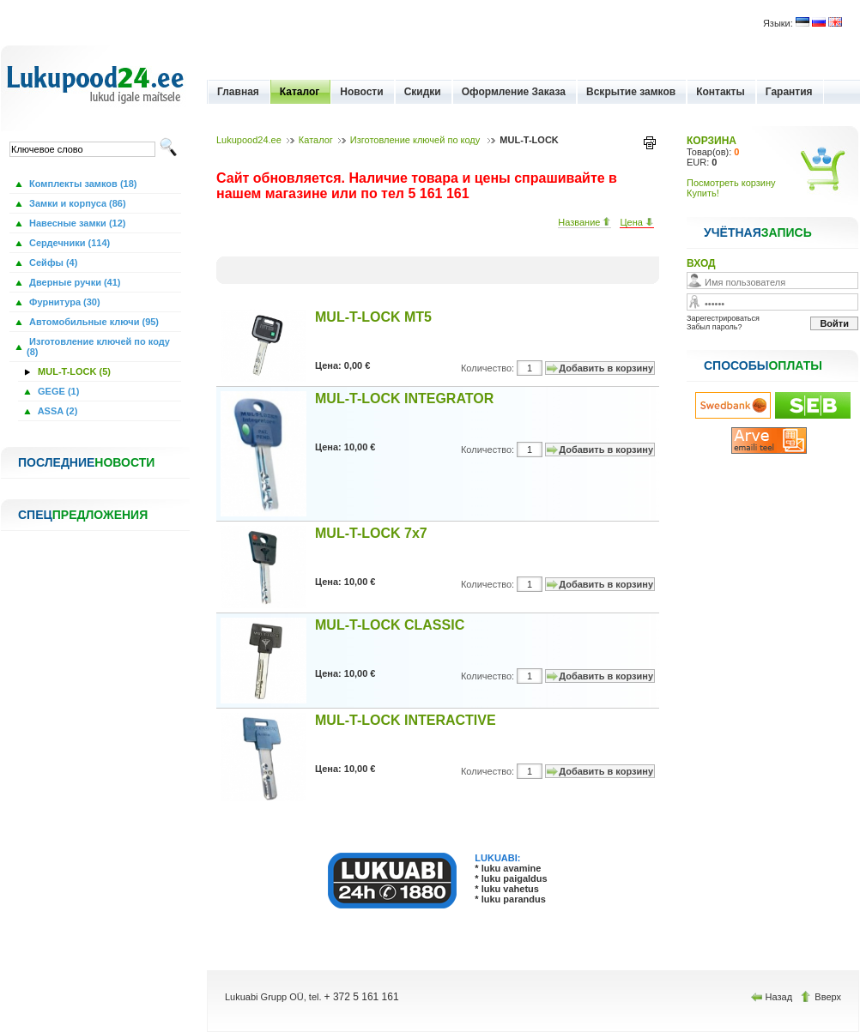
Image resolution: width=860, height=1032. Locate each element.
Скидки (422, 92)
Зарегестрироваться (723, 318)
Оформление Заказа (514, 92)
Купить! (703, 193)
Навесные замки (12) (76, 223)
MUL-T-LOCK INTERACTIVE (405, 720)
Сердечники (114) (68, 243)
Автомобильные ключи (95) (93, 322)
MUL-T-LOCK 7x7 (371, 533)
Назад (773, 997)
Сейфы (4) (52, 262)
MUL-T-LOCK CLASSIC (389, 625)
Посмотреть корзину (731, 183)
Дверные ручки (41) (74, 282)
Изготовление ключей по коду (416, 140)
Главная (238, 92)
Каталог (300, 92)
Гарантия (789, 92)
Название (584, 222)
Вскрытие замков (630, 92)
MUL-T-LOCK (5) (73, 371)
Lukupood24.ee (249, 140)
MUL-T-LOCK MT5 (373, 317)
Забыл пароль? (714, 327)
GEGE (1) (57, 391)
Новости (361, 92)
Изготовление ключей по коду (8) (98, 346)
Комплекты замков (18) (81, 183)
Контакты (720, 92)
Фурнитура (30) (63, 302)
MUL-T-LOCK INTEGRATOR (404, 398)
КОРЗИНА (711, 141)
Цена (637, 222)
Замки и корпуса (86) (76, 203)
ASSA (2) (56, 411)
